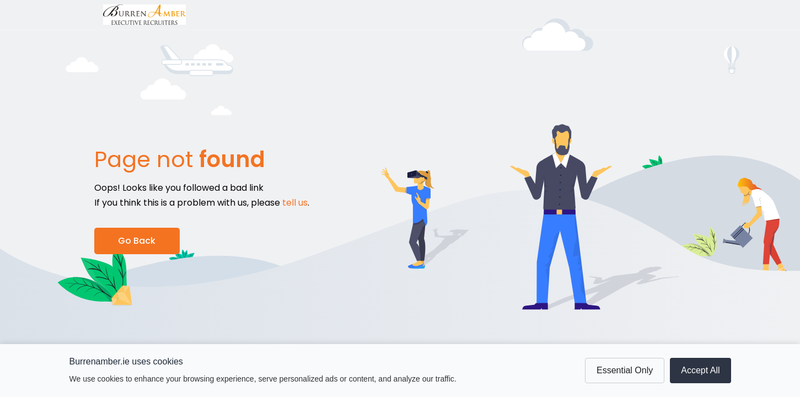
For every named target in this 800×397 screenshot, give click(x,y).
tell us (295, 202)
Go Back (136, 240)
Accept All (700, 370)
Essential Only (625, 370)
